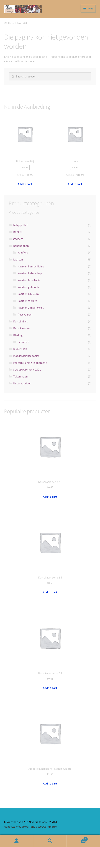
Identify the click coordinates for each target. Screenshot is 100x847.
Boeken (17, 232)
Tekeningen (20, 376)
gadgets (18, 239)
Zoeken (50, 841)
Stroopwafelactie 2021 (27, 369)
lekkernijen (20, 349)
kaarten (18, 259)
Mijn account (16, 841)
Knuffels (23, 252)
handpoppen (21, 245)
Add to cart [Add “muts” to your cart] (75, 184)
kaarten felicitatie (29, 280)
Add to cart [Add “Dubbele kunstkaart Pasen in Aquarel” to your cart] (50, 783)
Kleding (18, 335)
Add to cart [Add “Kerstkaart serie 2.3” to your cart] (50, 688)
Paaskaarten (25, 314)
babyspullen (20, 225)
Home (11, 23)
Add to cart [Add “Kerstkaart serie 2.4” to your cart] (50, 592)
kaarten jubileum (28, 294)
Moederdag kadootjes (26, 356)
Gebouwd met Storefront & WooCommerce (30, 826)
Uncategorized (22, 383)
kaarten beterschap (30, 273)
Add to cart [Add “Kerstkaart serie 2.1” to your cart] (50, 496)
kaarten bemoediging (31, 266)
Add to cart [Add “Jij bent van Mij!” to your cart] (25, 184)
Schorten (23, 342)
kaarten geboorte (29, 287)
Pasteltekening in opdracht (30, 362)
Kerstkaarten (21, 328)
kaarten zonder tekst (31, 307)
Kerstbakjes (20, 321)
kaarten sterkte (27, 301)
